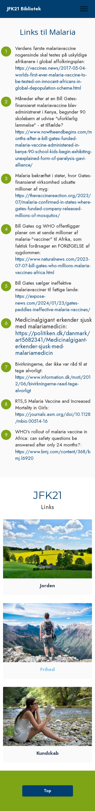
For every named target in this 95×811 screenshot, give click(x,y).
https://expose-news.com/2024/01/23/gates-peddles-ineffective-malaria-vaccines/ (52, 308)
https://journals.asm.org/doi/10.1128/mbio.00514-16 (52, 422)
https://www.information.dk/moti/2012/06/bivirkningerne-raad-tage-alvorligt (53, 389)
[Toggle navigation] (84, 8)
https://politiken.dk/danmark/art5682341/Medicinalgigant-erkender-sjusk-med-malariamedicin (52, 348)
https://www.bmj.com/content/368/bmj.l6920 (52, 459)
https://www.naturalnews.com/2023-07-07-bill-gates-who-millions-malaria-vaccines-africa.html (53, 270)
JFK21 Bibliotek (24, 9)
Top (47, 795)
